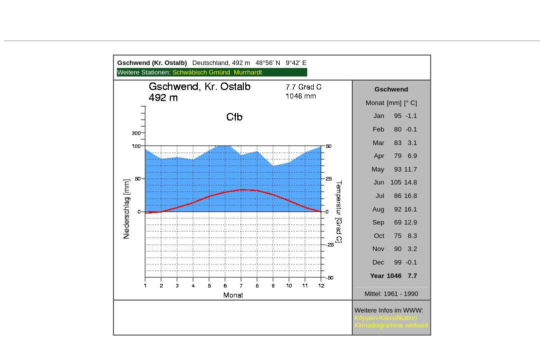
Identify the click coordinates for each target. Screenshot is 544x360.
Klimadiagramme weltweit (391, 325)
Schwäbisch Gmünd (201, 72)
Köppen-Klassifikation (386, 318)
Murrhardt (248, 72)
